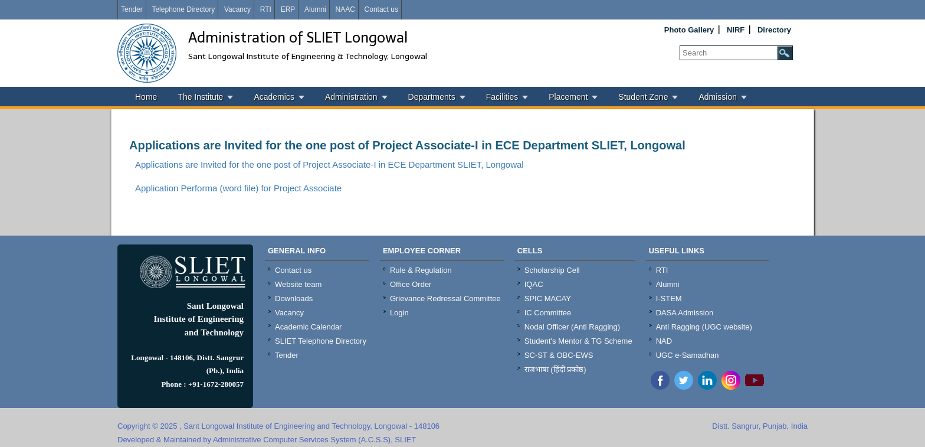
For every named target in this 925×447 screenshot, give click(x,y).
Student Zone (643, 97)
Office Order (411, 284)
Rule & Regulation (421, 270)
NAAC (345, 9)
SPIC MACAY (547, 298)
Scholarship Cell (552, 270)
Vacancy (237, 9)
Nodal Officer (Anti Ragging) (572, 326)
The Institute (200, 97)
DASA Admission (685, 312)
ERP (288, 9)
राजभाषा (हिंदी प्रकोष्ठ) (555, 369)
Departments (431, 97)
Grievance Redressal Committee (445, 298)
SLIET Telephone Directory (320, 341)
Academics (274, 97)
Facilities (502, 97)
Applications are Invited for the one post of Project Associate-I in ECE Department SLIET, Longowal (407, 145)
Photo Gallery (689, 29)
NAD (664, 341)
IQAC (533, 284)
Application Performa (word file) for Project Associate (238, 188)
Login (399, 312)
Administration (351, 97)
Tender (132, 9)
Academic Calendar (308, 326)
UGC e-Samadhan (687, 355)
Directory (774, 29)
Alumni (315, 9)
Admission (717, 97)
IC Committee (547, 312)
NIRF (735, 29)
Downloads (294, 298)
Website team (298, 284)
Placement (568, 97)
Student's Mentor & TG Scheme (578, 341)
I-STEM (669, 298)
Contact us (381, 9)
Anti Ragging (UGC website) (704, 326)
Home (146, 97)
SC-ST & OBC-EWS (558, 355)
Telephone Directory (183, 9)
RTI (265, 9)
